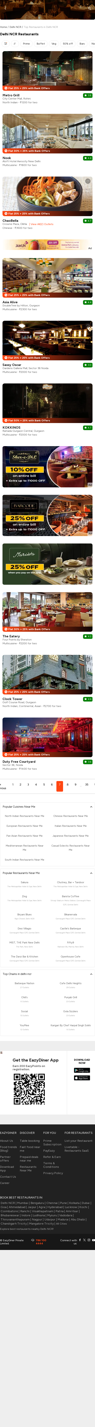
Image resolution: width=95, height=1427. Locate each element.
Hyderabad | (55, 1207)
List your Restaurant (79, 1141)
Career (5, 1183)
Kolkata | (75, 1203)
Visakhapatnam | (43, 1211)
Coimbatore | (9, 1211)
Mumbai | (23, 1203)
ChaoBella (10, 221)
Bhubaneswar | (10, 1215)
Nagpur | (37, 1219)
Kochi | (84, 1207)
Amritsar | (72, 1211)
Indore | (26, 1215)
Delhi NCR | (8, 1203)
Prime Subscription (52, 1142)
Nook (6, 158)
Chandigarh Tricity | (14, 1223)
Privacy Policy (53, 1173)
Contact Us (8, 1177)
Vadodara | (66, 1215)
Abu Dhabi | (78, 1219)
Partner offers (5, 1158)
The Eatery (11, 636)
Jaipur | (32, 1207)
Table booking (30, 1141)
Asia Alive (10, 302)
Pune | (64, 1203)
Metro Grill (10, 95)
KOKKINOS (11, 427)
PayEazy (49, 1150)
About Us (6, 1141)
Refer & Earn (52, 1157)
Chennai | (52, 1203)
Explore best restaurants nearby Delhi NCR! (27, 1228)
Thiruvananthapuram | (15, 1219)
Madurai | (63, 1219)
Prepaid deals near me (29, 1158)
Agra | (42, 1207)
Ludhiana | (39, 1215)
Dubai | (86, 1203)
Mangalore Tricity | (41, 1223)
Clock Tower (12, 699)
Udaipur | (50, 1219)
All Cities (61, 1223)
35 (86, 784)
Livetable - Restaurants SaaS (77, 1148)
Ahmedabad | (17, 1207)
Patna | (60, 1211)
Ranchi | (25, 1211)
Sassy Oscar (11, 365)
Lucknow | (71, 1207)
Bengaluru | (38, 1203)
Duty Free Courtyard (18, 762)
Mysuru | (53, 1215)
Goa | (4, 1207)
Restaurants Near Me (28, 1168)
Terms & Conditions (51, 1165)
